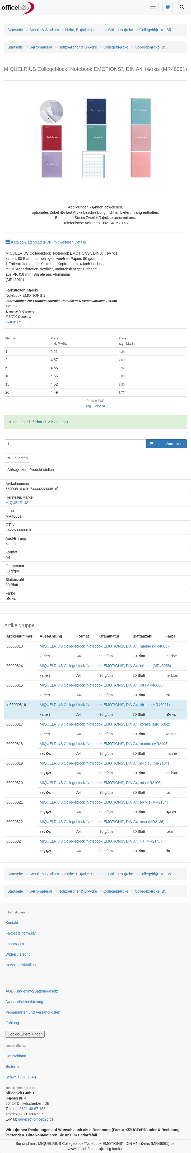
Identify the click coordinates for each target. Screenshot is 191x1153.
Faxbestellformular (21, 933)
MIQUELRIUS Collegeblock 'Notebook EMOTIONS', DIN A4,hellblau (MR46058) (105, 666)
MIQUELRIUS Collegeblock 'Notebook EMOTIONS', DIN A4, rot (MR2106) (100, 783)
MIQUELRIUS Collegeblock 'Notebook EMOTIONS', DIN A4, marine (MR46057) (105, 646)
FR (32, 1077)
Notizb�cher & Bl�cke (77, 47)
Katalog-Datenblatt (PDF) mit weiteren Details (46, 242)
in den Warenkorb (167, 444)
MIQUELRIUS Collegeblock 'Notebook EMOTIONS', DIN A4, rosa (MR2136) (102, 822)
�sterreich (15, 1066)
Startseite (15, 30)
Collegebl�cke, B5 (155, 30)
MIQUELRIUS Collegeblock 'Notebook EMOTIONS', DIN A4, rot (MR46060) (102, 685)
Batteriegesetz (46, 991)
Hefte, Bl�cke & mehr (83, 30)
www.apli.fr (13, 322)
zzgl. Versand (95, 406)
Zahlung (12, 1023)
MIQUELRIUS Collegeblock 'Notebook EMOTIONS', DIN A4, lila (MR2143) (101, 841)
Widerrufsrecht (18, 954)
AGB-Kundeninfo (19, 991)
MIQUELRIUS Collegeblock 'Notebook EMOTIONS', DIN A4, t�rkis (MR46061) (105, 705)
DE (24, 1077)
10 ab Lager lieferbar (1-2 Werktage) (38, 422)
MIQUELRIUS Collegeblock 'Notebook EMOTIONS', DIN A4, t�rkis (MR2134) (104, 802)
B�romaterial (40, 47)
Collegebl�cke (120, 30)
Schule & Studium (44, 30)
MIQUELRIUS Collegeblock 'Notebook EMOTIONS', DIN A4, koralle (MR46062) (105, 724)
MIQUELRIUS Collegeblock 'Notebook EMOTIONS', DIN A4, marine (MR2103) (104, 744)
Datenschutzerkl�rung (24, 1002)
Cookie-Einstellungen (25, 1034)
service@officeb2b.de (36, 1119)
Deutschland (16, 1056)
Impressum (15, 944)
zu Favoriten (17, 458)
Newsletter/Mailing (21, 965)
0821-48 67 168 (32, 1109)
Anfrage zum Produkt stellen (30, 470)
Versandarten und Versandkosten (33, 1012)
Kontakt (12, 923)
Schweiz (12, 1077)
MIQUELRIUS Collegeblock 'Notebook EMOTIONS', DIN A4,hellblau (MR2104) (104, 763)
